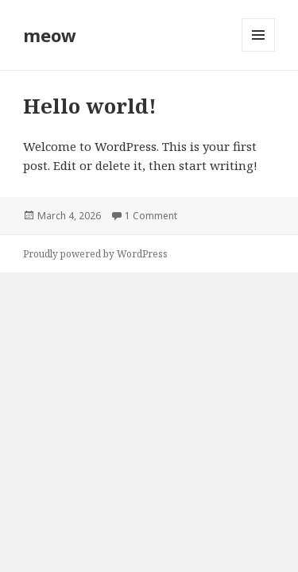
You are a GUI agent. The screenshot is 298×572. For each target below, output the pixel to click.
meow (49, 35)
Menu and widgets (258, 51)
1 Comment (151, 215)
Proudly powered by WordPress (95, 254)
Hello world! (90, 105)
